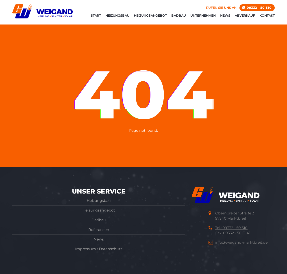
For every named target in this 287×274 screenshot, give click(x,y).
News (225, 18)
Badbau (178, 18)
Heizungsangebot (150, 18)
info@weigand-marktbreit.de (241, 242)
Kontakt (267, 18)
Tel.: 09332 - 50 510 (231, 228)
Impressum (85, 249)
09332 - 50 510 (259, 10)
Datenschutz (110, 249)
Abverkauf (245, 18)
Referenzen (98, 229)
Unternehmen (203, 18)
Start (96, 18)
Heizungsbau (117, 18)
